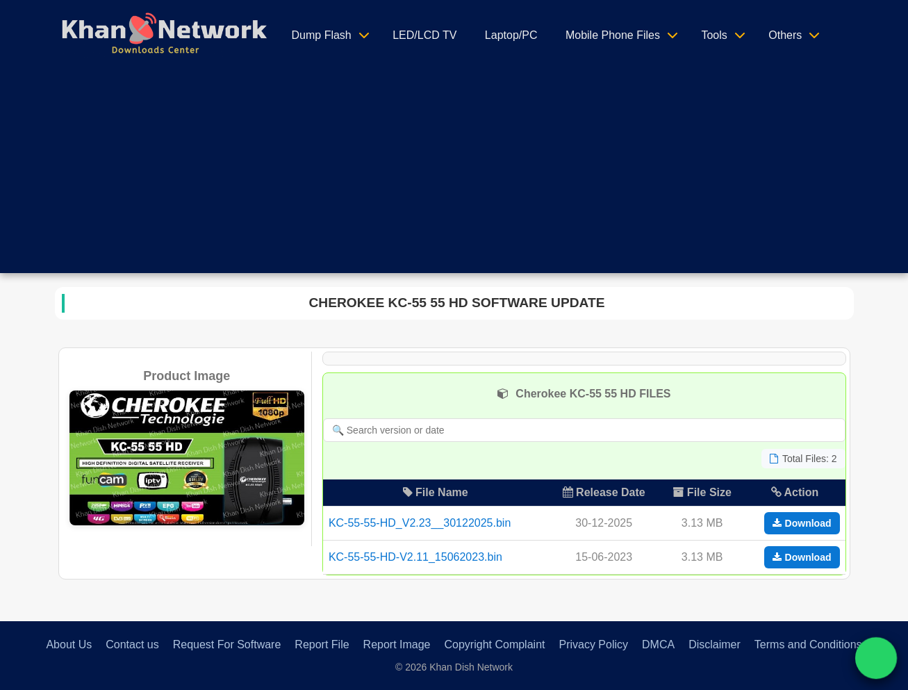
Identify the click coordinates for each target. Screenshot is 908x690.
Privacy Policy (593, 644)
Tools (714, 35)
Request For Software (227, 644)
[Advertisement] (454, 176)
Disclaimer (714, 644)
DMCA (658, 644)
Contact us (132, 644)
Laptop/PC (511, 35)
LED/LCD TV (424, 35)
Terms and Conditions (808, 644)
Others (785, 35)
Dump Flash (322, 35)
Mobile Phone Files (613, 35)
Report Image (397, 644)
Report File (322, 644)
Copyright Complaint (495, 644)
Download (802, 523)
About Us (69, 644)
